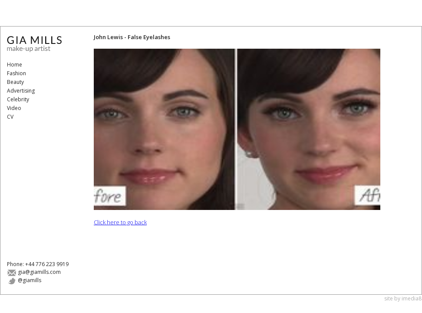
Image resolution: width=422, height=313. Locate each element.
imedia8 (412, 298)
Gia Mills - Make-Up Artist (39, 44)
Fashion (16, 73)
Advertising (21, 90)
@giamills (24, 280)
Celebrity (18, 99)
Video (14, 108)
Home (14, 64)
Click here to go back (120, 222)
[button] (237, 129)
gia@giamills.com (34, 272)
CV (10, 116)
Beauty (15, 82)
